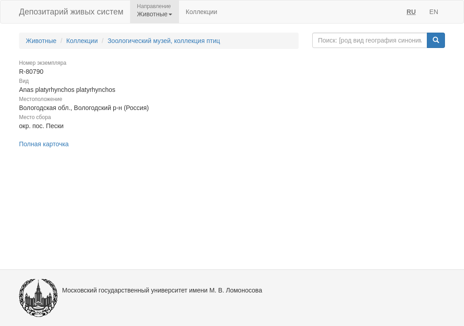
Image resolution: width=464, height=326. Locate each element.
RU (411, 11)
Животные (41, 40)
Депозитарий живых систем (71, 11)
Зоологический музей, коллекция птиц (163, 40)
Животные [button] (154, 14)
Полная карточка (44, 144)
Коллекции (202, 11)
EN (434, 11)
